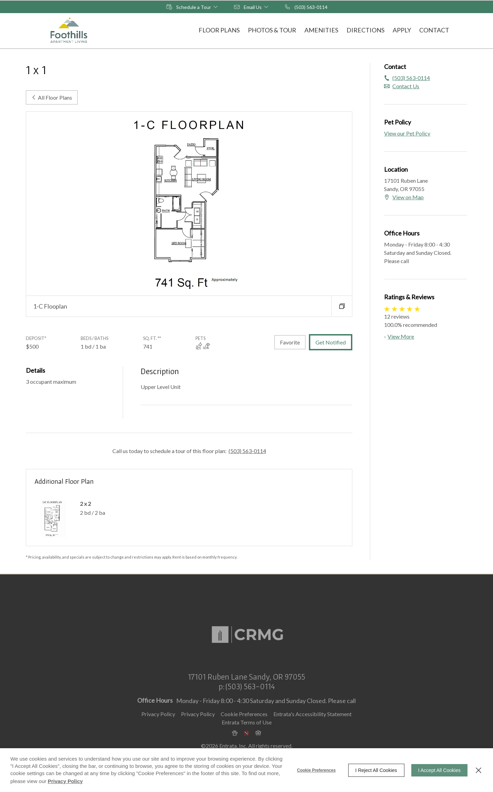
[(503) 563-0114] (306, 7)
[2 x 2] (53, 519)
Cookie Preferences (316, 770)
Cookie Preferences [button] (244, 725)
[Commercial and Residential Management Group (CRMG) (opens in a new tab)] (246, 630)
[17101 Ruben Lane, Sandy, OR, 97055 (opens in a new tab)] (246, 688)
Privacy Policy (158, 725)
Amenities (321, 30)
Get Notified (330, 342)
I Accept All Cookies (439, 770)
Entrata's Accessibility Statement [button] (312, 725)
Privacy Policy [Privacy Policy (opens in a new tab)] (198, 725)
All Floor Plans (51, 97)
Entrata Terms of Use (247, 733)
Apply (402, 30)
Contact (434, 30)
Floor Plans (219, 30)
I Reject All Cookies (376, 770)
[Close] (478, 770)
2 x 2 (85, 503)
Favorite (290, 342)
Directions (365, 30)
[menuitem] (219, 30)
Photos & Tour (272, 30)
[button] (192, 7)
